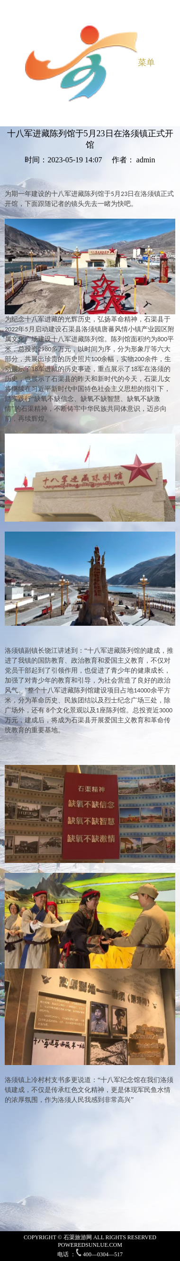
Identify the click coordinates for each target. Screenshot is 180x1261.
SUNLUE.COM (103, 1245)
